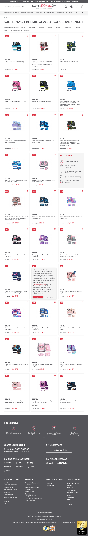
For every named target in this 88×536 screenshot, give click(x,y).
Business (49, 483)
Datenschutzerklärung (10, 489)
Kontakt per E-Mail (59, 450)
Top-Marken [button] (73, 479)
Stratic (69, 499)
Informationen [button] (11, 479)
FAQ (5, 504)
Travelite (70, 504)
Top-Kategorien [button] (54, 479)
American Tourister (73, 483)
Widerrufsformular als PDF (44, 512)
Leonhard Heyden (72, 492)
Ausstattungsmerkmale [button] (11, 27)
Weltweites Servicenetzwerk (33, 498)
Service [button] (29, 479)
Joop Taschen (71, 490)
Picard (69, 495)
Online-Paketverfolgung (32, 487)
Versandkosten (8, 494)
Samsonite (70, 497)
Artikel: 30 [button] (26, 30)
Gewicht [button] (41, 27)
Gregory (69, 485)
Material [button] (58, 27)
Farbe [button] (23, 27)
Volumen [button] (77, 27)
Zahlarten (6, 501)
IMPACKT (70, 488)
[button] (13, 30)
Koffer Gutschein (30, 500)
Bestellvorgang (8, 487)
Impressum (7, 492)
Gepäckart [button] (32, 27)
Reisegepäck (50, 485)
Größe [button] (50, 27)
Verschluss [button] (67, 27)
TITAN (69, 502)
